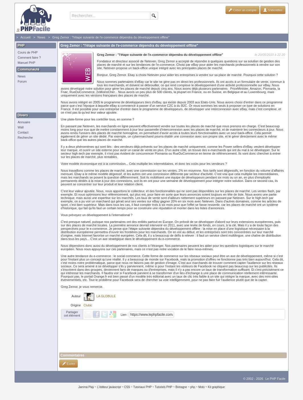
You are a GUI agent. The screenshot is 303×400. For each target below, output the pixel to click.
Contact (23, 132)
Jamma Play (86, 387)
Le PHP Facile (275, 378)
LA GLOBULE (106, 296)
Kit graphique (216, 387)
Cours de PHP (28, 52)
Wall (21, 127)
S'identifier (272, 10)
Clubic (88, 305)
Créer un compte (242, 10)
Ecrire (68, 364)
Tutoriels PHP (163, 387)
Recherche (25, 137)
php (192, 387)
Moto (201, 387)
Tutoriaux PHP (142, 387)
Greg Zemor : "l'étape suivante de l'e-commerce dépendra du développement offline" (110, 37)
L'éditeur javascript (109, 387)
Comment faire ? (29, 57)
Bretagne (181, 387)
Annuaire (24, 122)
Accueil (25, 37)
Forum (22, 81)
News (41, 37)
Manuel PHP (26, 62)
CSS (127, 387)
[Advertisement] (35, 98)
